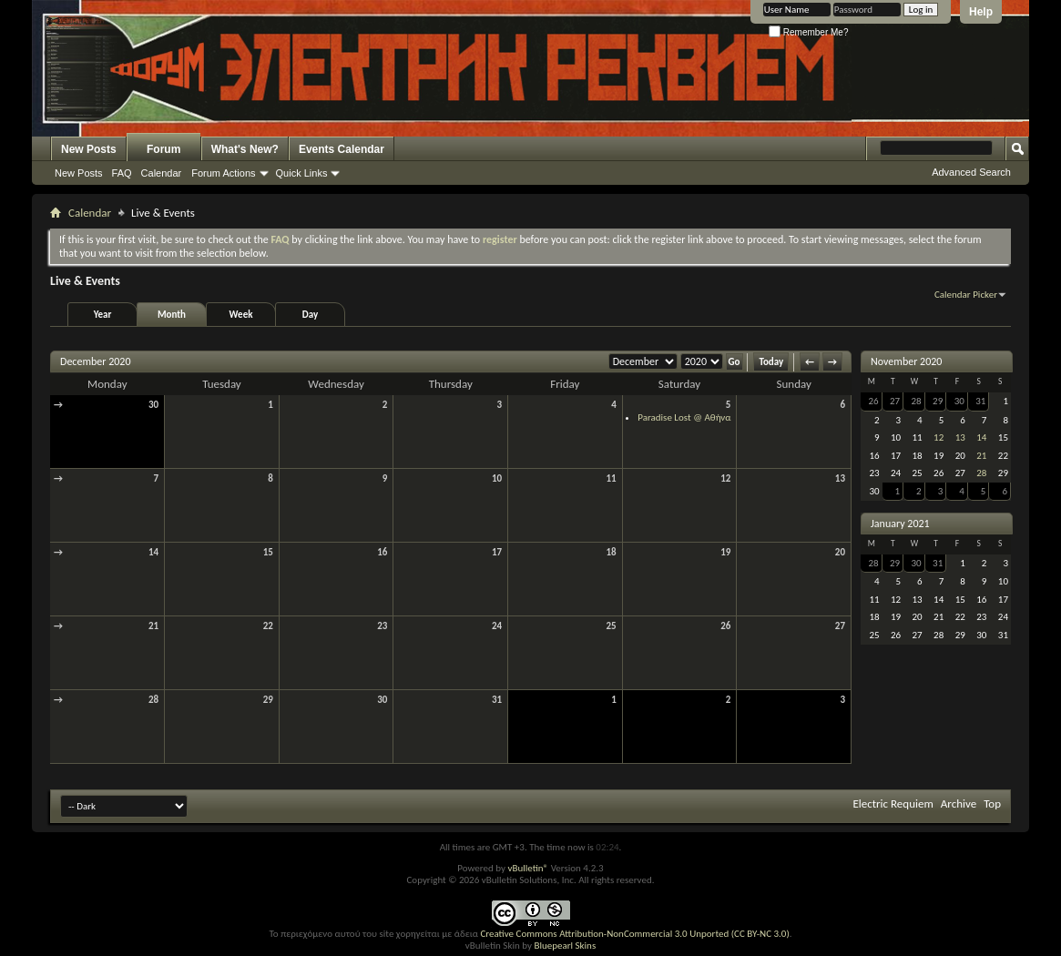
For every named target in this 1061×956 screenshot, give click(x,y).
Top (992, 803)
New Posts (89, 149)
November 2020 (906, 361)
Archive (958, 803)
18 (612, 552)
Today (771, 362)
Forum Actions (223, 173)
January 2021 (900, 523)
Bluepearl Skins (565, 945)
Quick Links (302, 173)
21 (153, 626)
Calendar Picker (965, 294)
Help (981, 11)
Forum (163, 149)
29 (268, 700)
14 (153, 552)
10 (497, 478)
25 (612, 626)
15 (268, 552)
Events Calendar (341, 149)
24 (497, 626)
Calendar (161, 173)
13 (840, 478)
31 (497, 700)
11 (612, 478)
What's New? (245, 149)
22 (268, 626)
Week (241, 314)
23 (382, 626)
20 (840, 552)
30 (153, 405)
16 (382, 552)
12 (725, 478)
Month (172, 314)
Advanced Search (971, 172)
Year (103, 314)
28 (153, 700)
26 (725, 626)
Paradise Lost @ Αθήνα (684, 417)
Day (310, 314)
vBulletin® (527, 868)
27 (840, 626)
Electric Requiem (892, 803)
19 (725, 552)
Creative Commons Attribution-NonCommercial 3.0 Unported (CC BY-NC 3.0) (634, 934)
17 (497, 552)
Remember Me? (808, 32)
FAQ (122, 173)
